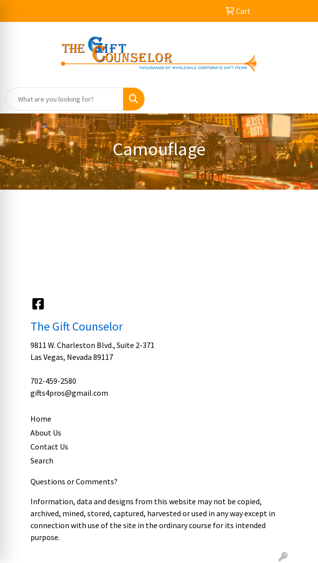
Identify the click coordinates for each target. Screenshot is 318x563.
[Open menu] (298, 99)
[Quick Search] (64, 99)
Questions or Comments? (74, 481)
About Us (45, 433)
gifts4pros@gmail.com (69, 393)
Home (40, 419)
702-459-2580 (53, 381)
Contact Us (49, 446)
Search (41, 460)
